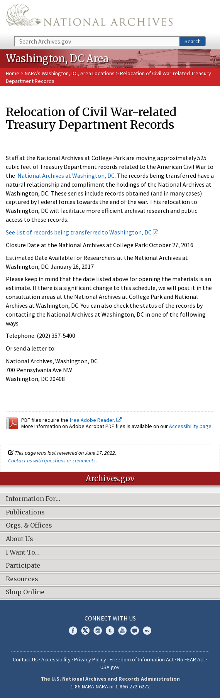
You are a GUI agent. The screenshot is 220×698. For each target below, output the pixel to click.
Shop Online (25, 592)
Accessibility (56, 659)
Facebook (73, 630)
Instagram (97, 630)
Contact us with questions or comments (52, 460)
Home (12, 73)
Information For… (33, 499)
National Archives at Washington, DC (66, 175)
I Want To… (22, 552)
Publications (25, 512)
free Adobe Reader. (95, 419)
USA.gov (110, 667)
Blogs (134, 630)
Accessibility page (190, 426)
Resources (22, 579)
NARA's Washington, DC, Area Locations (70, 73)
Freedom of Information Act (142, 659)
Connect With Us (110, 618)
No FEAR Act (191, 659)
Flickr (147, 630)
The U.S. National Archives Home (89, 17)
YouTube (122, 630)
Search (192, 41)
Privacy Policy (90, 659)
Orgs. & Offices (29, 525)
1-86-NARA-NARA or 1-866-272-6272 (110, 686)
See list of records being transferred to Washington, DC (79, 232)
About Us (19, 539)
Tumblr (110, 630)
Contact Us (25, 659)
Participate (23, 565)
